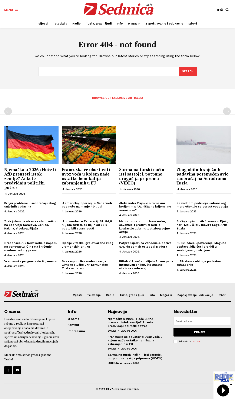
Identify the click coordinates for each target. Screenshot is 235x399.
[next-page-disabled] (227, 111)
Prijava (202, 332)
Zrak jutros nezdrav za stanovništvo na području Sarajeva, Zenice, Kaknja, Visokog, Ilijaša (31, 224)
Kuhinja (113, 363)
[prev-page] (8, 111)
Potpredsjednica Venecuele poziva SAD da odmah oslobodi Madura (145, 244)
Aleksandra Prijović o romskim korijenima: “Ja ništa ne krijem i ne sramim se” (145, 206)
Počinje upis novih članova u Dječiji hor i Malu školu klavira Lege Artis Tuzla (202, 224)
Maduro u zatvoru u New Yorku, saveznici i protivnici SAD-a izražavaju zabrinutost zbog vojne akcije (144, 226)
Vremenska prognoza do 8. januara (30, 261)
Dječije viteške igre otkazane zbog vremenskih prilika (87, 244)
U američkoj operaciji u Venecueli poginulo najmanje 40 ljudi (87, 204)
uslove (196, 341)
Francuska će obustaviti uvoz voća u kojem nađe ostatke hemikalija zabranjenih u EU (86, 176)
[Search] (188, 71)
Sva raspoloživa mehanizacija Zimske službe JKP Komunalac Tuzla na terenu (85, 265)
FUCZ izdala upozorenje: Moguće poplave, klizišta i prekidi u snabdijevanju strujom (201, 246)
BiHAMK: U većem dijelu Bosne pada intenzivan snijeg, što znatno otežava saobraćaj (146, 265)
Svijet (112, 330)
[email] (202, 321)
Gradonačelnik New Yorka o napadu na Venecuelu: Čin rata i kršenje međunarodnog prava (30, 246)
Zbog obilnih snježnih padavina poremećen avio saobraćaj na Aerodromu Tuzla (202, 176)
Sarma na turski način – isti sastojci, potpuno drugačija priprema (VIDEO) (143, 176)
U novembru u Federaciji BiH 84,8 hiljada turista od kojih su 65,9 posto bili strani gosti (87, 224)
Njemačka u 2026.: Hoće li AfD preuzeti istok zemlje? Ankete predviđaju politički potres (30, 178)
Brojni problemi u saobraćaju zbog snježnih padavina (30, 204)
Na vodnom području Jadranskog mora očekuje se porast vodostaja (202, 204)
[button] (223, 9)
